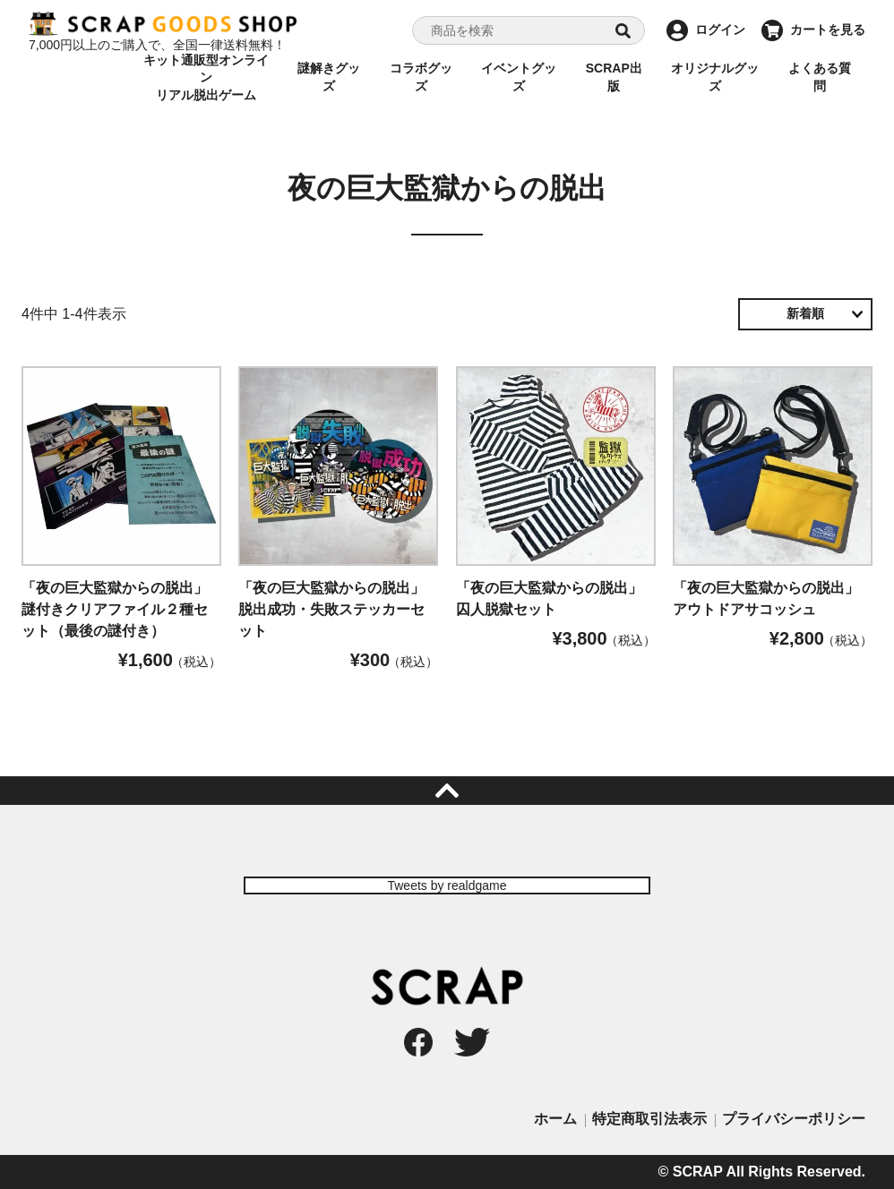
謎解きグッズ (328, 77)
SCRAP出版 (614, 77)
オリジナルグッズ (715, 77)
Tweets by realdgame (446, 885)
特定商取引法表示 (649, 1118)
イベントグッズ (518, 77)
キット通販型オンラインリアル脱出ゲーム (206, 78)
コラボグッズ (421, 77)
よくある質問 (819, 77)
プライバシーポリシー (793, 1118)
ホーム (555, 1118)
